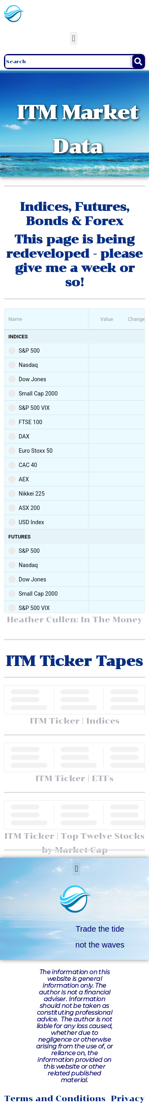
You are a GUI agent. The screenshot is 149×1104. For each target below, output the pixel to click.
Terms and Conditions (55, 1098)
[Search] (138, 61)
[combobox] (67, 61)
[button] (73, 38)
